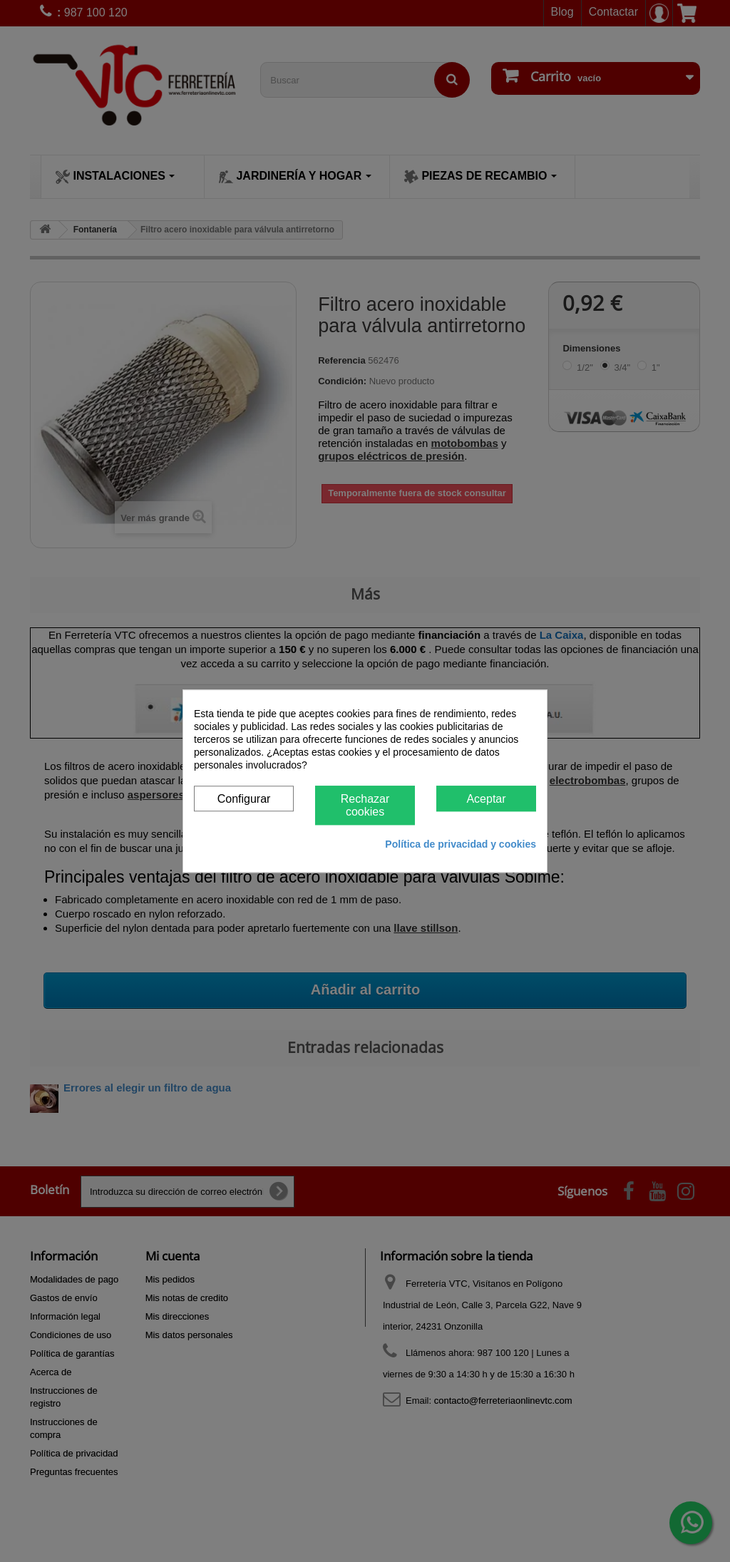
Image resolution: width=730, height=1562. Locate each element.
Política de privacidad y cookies (460, 844)
